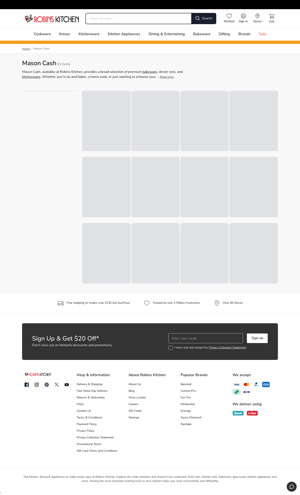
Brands (244, 34)
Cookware (42, 34)
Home (26, 49)
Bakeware (201, 34)
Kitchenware (89, 34)
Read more (167, 77)
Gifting (224, 34)
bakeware (149, 72)
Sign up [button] (257, 338)
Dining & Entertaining (167, 34)
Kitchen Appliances (124, 34)
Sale (262, 34)
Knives (64, 34)
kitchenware (31, 77)
